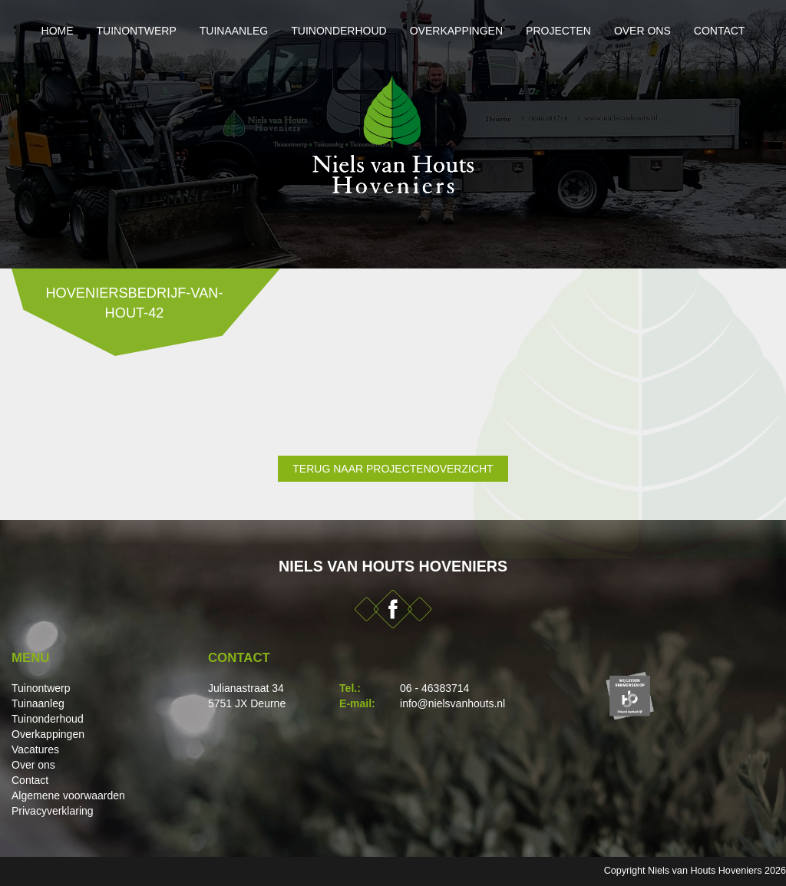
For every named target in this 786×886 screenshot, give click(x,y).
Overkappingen (456, 31)
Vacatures (35, 749)
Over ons (642, 31)
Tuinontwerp (137, 31)
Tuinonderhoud (338, 31)
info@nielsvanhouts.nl (452, 703)
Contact (719, 31)
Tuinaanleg (234, 31)
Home (57, 31)
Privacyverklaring (53, 811)
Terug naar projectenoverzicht (392, 469)
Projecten (558, 31)
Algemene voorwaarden (68, 795)
